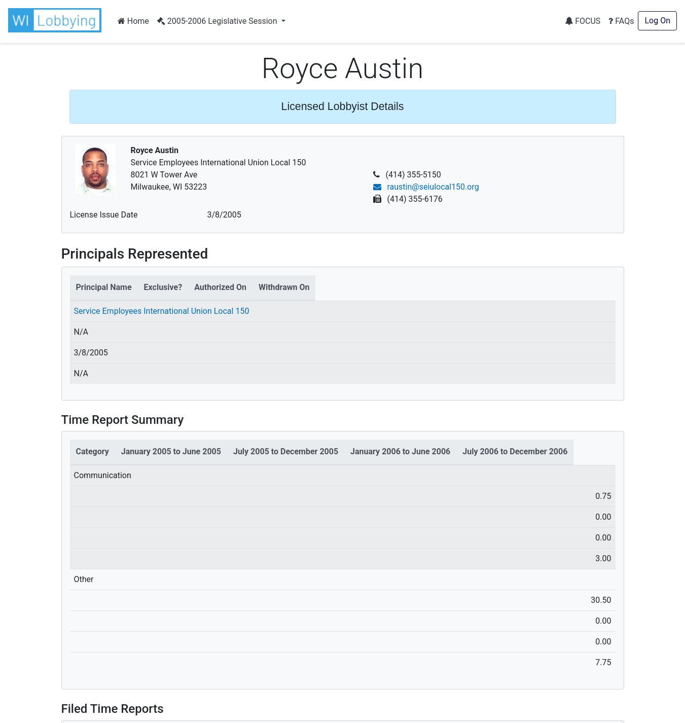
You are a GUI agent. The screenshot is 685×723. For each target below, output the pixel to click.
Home (133, 21)
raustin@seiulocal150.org (426, 187)
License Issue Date (104, 215)
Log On (657, 20)
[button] (56, 20)
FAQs (621, 21)
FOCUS (582, 21)
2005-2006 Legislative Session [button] (218, 21)
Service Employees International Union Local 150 (161, 311)
